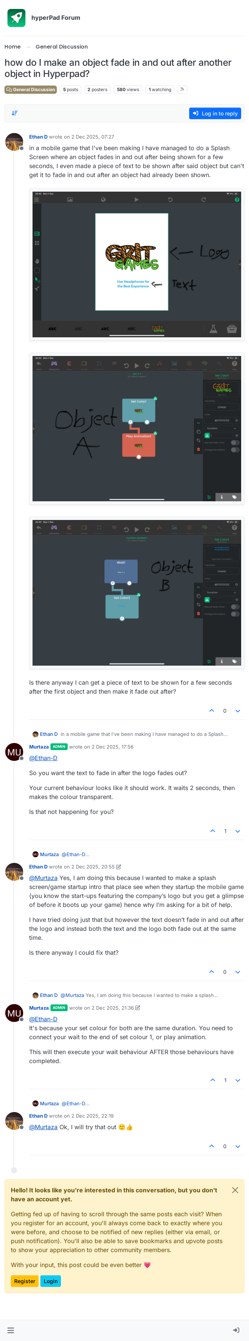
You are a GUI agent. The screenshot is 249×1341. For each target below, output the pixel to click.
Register (24, 1281)
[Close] (235, 1190)
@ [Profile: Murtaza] (43, 878)
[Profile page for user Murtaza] (14, 752)
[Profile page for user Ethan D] (14, 142)
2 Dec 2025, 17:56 (112, 747)
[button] (10, 1330)
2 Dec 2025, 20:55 (93, 867)
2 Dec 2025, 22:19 (92, 1116)
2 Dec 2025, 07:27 (92, 137)
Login (51, 1281)
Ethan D (38, 137)
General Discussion (30, 89)
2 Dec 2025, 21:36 (113, 1008)
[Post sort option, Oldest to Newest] (14, 113)
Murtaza (39, 747)
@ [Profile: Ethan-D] (43, 758)
